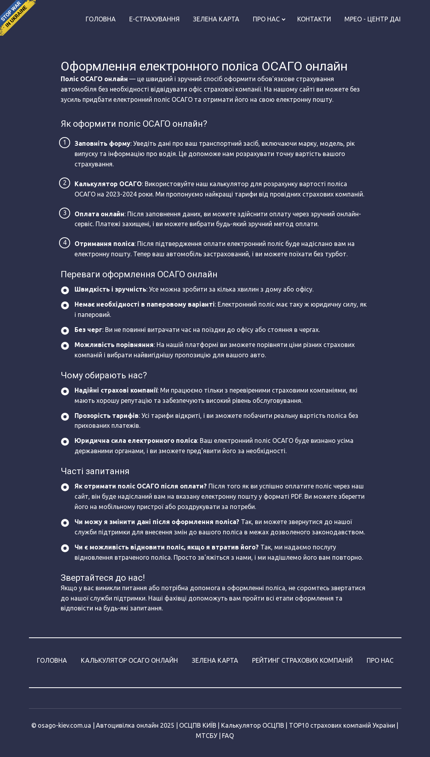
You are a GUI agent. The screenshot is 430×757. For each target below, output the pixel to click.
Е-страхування (154, 19)
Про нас (266, 19)
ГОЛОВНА (52, 660)
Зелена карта (216, 19)
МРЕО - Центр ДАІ (372, 19)
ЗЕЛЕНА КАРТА (215, 660)
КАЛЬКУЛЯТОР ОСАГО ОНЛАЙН (129, 660)
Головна (101, 19)
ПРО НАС (380, 660)
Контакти (314, 19)
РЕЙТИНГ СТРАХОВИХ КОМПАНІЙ (302, 660)
